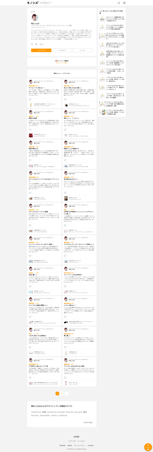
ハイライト (54, 415)
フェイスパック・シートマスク (56, 412)
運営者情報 (62, 445)
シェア (82, 50)
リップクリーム (62, 415)
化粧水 (85, 412)
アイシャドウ (69, 412)
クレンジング (78, 412)
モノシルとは (81, 441)
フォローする (41, 50)
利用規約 (69, 445)
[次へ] (62, 393)
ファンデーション (36, 412)
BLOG (41, 44)
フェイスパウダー (45, 415)
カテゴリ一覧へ (88, 422)
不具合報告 (90, 445)
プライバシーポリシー (80, 445)
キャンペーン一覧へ (62, 63)
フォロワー (62, 50)
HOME (76, 437)
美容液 (44, 412)
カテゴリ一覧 (72, 441)
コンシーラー (35, 415)
